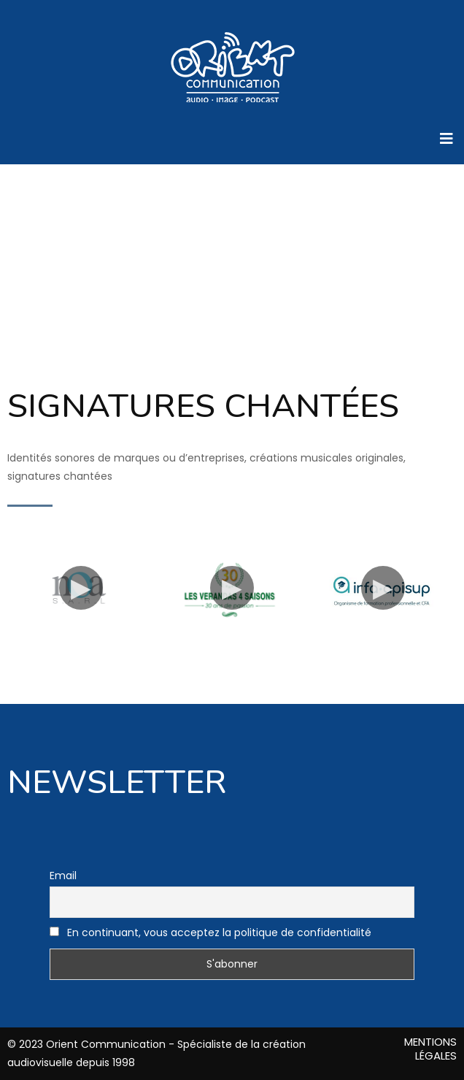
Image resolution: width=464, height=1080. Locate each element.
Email (63, 875)
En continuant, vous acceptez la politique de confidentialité (210, 932)
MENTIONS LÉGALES (430, 1049)
